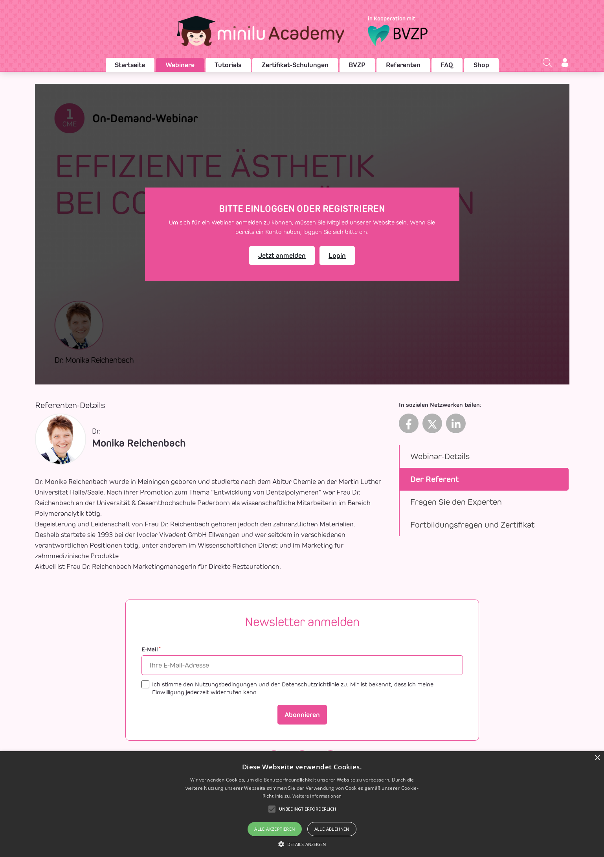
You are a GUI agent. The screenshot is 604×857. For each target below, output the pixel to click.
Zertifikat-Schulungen (295, 65)
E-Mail (151, 650)
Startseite (130, 65)
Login (337, 255)
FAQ (447, 65)
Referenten (403, 65)
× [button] (597, 758)
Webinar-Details (440, 456)
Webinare (180, 65)
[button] (302, 844)
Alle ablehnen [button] (331, 829)
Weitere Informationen (316, 796)
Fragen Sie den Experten (456, 502)
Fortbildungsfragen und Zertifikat (472, 524)
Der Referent (434, 479)
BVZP (357, 65)
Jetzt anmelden (282, 255)
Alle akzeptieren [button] (274, 829)
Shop (481, 65)
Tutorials (228, 65)
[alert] (302, 804)
